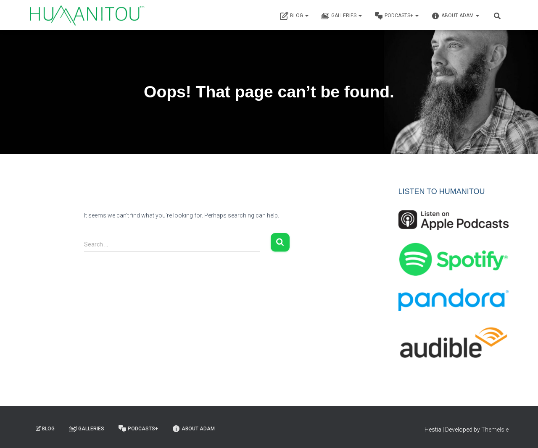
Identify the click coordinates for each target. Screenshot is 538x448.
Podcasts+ (396, 16)
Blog (294, 16)
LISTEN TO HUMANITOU (441, 191)
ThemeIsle (495, 429)
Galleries (341, 16)
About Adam (455, 16)
